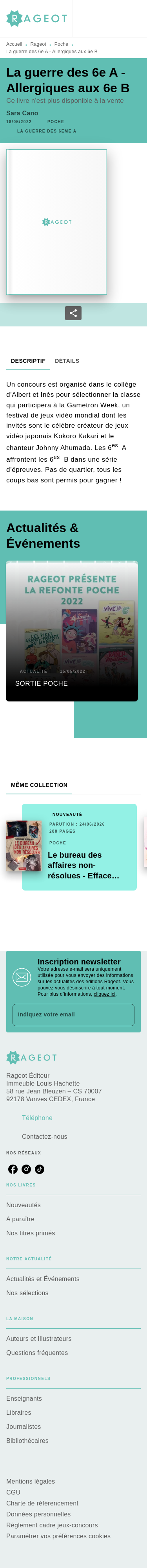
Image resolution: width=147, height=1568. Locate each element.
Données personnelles (38, 1514)
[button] (56, 121)
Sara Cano (22, 113)
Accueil (14, 44)
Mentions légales (30, 1481)
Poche (61, 44)
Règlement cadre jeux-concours (52, 1525)
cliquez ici (104, 994)
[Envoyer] (125, 1015)
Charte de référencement (42, 1503)
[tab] (28, 360)
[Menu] (121, 19)
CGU (14, 1492)
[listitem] (13, 1169)
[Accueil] (39, 18)
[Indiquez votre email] (64, 1015)
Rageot (39, 44)
